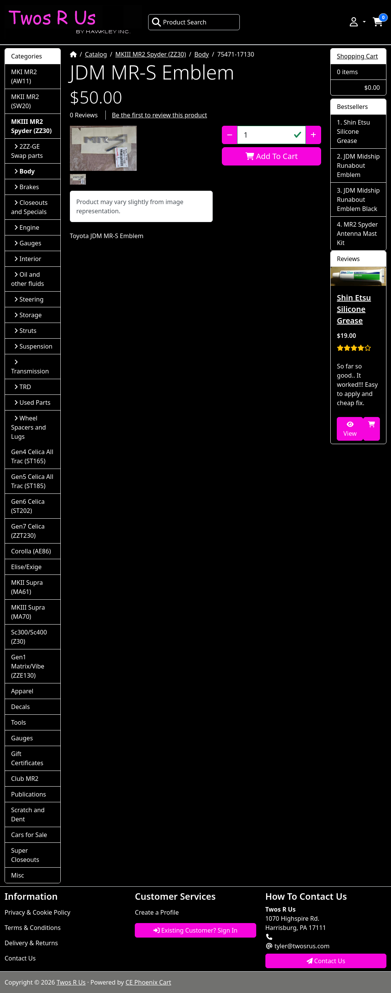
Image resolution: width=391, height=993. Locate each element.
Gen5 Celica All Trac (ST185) (32, 481)
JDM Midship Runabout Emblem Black (358, 199)
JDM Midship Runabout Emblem (358, 165)
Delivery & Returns (31, 943)
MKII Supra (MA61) (27, 587)
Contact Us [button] (326, 961)
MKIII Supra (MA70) (28, 612)
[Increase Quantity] (313, 135)
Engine (26, 227)
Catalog (96, 54)
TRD (22, 387)
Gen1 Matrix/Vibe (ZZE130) (27, 666)
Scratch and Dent (28, 814)
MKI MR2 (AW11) (24, 76)
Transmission (30, 367)
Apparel (22, 691)
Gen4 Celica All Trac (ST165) (32, 456)
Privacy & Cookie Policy (37, 912)
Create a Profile (157, 912)
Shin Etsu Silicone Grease (353, 131)
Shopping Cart (357, 56)
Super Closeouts (25, 855)
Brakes (26, 187)
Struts (25, 330)
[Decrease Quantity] (230, 135)
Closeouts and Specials (29, 207)
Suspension (33, 346)
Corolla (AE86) (31, 551)
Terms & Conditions (33, 927)
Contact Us (20, 958)
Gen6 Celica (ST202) (28, 506)
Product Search (179, 22)
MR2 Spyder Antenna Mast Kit (357, 233)
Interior (27, 259)
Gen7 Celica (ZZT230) (28, 531)
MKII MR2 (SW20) (25, 101)
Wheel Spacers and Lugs (28, 427)
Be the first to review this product (159, 115)
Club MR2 (25, 778)
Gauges (27, 243)
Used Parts (32, 402)
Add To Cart (272, 156)
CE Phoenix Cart (148, 982)
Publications (28, 794)
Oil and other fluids (27, 279)
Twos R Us (71, 982)
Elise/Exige (26, 567)
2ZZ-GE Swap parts (27, 151)
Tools (18, 722)
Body (201, 54)
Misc (17, 875)
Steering (29, 299)
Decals (20, 707)
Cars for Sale (29, 835)
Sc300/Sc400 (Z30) (29, 637)
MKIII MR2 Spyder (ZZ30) (150, 54)
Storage (28, 315)
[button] (357, 21)
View (350, 429)
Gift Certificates (27, 758)
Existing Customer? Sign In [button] (195, 930)
